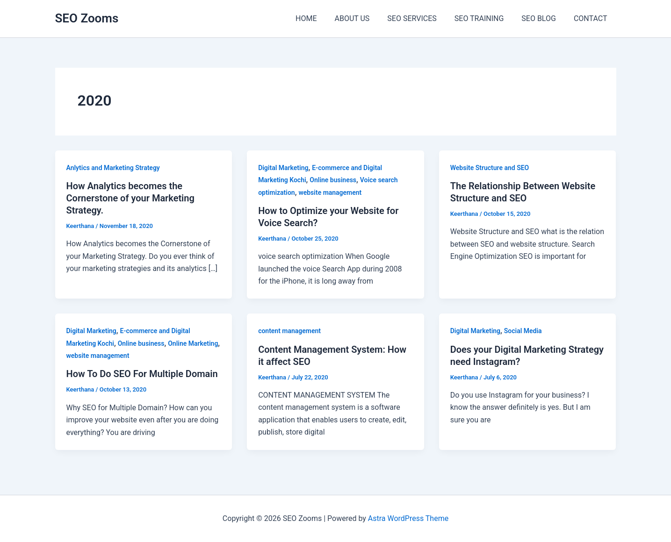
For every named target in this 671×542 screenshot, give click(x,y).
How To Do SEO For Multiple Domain (142, 373)
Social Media (523, 331)
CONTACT (592, 18)
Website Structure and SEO (489, 167)
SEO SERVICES (421, 18)
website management (329, 192)
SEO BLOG (543, 18)
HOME (321, 18)
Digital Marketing (283, 167)
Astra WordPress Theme (408, 518)
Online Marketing (193, 343)
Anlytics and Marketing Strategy (113, 167)
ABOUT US (364, 18)
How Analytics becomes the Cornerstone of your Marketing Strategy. (130, 198)
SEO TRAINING (486, 18)
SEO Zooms (87, 18)
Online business (333, 180)
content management (289, 331)
